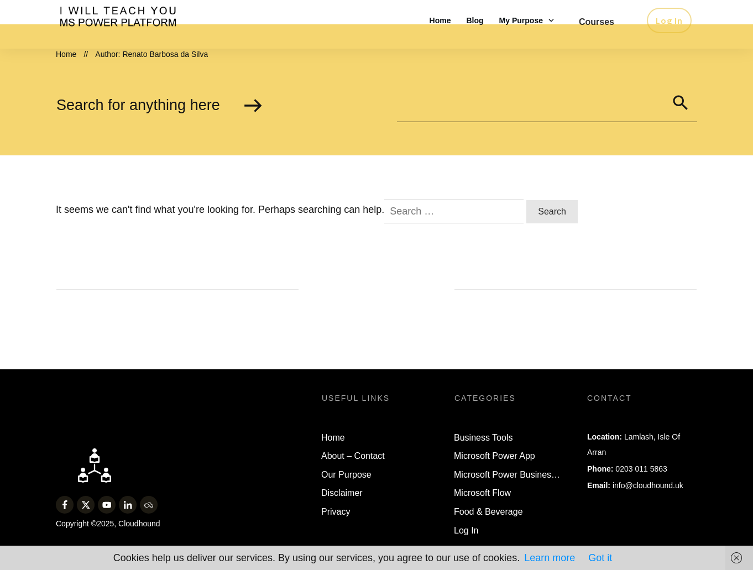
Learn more (549, 557)
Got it (600, 557)
